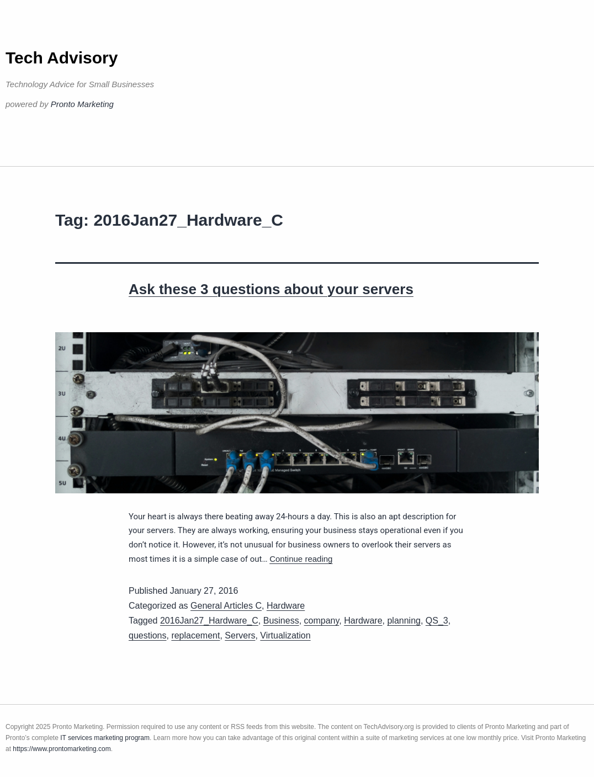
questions (148, 635)
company (322, 620)
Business (281, 620)
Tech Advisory (62, 58)
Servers (240, 635)
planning (404, 620)
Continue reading (300, 558)
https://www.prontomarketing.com (61, 749)
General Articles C (226, 605)
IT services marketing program (105, 738)
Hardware (286, 605)
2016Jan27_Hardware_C (209, 620)
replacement (195, 635)
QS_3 (437, 620)
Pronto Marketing (82, 104)
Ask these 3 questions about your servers (271, 289)
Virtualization (285, 635)
